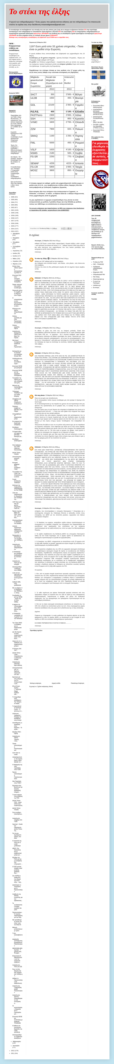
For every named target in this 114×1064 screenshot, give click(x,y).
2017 (13, 220)
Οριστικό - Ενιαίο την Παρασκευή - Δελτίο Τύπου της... (17, 827)
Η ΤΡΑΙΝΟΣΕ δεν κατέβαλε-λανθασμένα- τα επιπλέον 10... (17, 555)
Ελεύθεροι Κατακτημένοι (17, 428)
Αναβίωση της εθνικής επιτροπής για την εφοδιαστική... (17, 897)
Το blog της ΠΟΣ (98, 262)
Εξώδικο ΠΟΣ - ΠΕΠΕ (17, 732)
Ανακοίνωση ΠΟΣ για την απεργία (16, 562)
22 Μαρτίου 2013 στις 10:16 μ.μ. (51, 278)
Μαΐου (15, 258)
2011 (13, 1053)
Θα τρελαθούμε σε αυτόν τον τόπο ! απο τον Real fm (17, 922)
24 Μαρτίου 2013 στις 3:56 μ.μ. (51, 508)
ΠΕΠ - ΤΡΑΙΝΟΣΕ (98, 264)
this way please (40, 395)
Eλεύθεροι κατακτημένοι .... (17, 440)
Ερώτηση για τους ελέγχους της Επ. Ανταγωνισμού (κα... (17, 680)
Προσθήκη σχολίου (36, 630)
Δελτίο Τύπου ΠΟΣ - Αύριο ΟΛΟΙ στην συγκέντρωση (17, 803)
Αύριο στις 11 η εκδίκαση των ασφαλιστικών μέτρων (17, 643)
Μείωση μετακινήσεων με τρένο (17, 929)
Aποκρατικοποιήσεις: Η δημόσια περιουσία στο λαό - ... (17, 671)
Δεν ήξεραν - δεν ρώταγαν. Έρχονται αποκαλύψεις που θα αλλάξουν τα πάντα (16, 160)
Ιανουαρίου (16, 1045)
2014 (13, 229)
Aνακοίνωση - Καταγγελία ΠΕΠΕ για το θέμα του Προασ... (17, 334)
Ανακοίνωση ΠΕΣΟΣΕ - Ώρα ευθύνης (17, 663)
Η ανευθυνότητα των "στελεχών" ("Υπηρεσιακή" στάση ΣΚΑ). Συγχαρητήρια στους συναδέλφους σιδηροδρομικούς (16, 172)
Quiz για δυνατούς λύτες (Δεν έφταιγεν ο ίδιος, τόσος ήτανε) (16, 184)
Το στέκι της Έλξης (41, 258)
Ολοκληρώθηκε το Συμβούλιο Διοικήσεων (17, 1036)
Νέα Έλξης (96, 277)
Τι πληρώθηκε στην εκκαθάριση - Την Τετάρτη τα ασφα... (17, 700)
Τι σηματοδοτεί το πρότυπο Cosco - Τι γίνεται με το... (17, 708)
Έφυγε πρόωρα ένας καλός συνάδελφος (17, 286)
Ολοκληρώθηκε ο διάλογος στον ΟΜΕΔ (17, 568)
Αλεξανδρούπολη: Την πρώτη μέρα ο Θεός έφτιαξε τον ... (17, 759)
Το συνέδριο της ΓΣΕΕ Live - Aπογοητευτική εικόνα (17, 474)
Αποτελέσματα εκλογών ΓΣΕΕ (16, 458)
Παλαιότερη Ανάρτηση (77, 683)
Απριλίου (16, 261)
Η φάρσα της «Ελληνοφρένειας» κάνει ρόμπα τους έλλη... (17, 608)
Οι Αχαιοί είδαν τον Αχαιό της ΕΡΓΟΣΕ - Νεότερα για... (17, 434)
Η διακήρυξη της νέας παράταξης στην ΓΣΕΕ (17, 767)
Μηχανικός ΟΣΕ (98, 272)
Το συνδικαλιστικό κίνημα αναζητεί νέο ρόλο (17, 906)
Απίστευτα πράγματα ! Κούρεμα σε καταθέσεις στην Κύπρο (16, 717)
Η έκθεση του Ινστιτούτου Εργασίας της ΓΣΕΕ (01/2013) (17, 1029)
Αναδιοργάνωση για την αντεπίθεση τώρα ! (17, 361)
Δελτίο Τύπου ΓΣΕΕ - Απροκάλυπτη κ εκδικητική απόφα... (17, 656)
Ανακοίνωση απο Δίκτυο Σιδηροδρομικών (17, 547)
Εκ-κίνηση (96, 287)
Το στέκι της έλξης (39, 11)
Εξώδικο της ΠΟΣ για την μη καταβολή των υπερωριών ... (17, 861)
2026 (13, 197)
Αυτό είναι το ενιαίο (16, 753)
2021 (13, 210)
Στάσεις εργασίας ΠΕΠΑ (16, 327)
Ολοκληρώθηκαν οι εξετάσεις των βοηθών (17, 521)
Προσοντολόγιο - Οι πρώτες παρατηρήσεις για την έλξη (17, 915)
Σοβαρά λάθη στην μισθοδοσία (16, 583)
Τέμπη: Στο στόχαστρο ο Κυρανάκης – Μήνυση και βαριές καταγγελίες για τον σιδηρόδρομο (16, 149)
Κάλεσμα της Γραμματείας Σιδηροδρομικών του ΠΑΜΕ (17, 487)
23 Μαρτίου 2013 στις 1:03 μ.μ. (51, 328)
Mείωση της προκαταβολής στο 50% (17, 387)
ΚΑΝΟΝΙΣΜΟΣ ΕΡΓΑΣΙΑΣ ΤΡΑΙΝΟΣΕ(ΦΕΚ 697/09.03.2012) (98, 112)
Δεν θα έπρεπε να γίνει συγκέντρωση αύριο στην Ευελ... (17, 635)
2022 (13, 207)
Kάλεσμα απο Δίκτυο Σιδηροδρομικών (17, 311)
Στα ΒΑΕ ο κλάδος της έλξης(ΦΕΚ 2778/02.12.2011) (98, 126)
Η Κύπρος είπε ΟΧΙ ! (16, 649)
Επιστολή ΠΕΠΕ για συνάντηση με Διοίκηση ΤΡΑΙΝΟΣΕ (17, 1020)
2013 (13, 231)
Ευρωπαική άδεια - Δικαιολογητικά (98, 106)
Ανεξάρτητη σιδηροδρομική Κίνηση (97, 268)
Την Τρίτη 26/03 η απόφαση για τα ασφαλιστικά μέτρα (17, 626)
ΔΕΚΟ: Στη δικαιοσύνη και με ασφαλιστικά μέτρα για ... (16, 852)
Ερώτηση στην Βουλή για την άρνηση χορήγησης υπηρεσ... (17, 789)
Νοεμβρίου (16, 238)
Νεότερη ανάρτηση (35, 683)
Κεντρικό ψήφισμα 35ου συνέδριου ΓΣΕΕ (16, 466)
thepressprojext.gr (98, 279)
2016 (13, 223)
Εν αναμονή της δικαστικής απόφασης (17, 423)
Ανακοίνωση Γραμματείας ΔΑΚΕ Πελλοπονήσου (17, 989)
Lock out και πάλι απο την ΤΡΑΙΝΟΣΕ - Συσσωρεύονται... (17, 576)
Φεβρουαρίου (17, 1041)
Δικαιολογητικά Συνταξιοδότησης (98, 117)
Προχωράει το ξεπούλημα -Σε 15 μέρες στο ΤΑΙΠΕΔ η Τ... (17, 538)
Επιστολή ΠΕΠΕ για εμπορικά (17, 367)
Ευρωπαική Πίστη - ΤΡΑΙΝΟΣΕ (99, 130)
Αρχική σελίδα (56, 683)
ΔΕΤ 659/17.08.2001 (97, 121)
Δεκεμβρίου (16, 233)
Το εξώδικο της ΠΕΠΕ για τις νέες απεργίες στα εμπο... (17, 380)
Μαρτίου (15, 264)
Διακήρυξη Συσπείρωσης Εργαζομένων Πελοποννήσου (17, 942)
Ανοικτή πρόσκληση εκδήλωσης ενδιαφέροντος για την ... (17, 529)
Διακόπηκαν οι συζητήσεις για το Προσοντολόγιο (17, 888)
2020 (13, 213)
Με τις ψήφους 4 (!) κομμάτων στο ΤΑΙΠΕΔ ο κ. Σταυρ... (17, 590)
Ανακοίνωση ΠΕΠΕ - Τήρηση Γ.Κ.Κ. (16, 738)
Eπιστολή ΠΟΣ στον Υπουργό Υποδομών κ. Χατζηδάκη (17, 279)
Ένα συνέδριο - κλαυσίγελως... (17, 814)
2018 (13, 218)
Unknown (38, 278)
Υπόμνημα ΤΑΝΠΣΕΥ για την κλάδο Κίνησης (17, 394)
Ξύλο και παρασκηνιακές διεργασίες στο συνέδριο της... (17, 496)
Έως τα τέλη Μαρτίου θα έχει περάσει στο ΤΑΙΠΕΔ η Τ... (17, 972)
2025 (13, 199)
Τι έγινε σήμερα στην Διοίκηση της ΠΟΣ (17, 796)
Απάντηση (38, 252)
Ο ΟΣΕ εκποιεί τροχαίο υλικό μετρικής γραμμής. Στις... (17, 870)
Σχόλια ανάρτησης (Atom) (45, 686)
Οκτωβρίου (16, 242)
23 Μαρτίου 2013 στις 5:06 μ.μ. (54, 395)
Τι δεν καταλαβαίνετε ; (17, 935)
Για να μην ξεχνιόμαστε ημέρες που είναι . (16, 836)
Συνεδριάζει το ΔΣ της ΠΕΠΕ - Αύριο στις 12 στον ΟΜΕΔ (17, 599)
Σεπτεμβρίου (16, 246)
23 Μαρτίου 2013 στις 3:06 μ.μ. (51, 353)
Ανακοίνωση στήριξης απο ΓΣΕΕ (17, 820)
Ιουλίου (15, 253)
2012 (13, 1050)
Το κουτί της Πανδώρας (96, 282)
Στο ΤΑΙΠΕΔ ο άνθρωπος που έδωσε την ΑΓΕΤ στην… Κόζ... (17, 879)
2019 (13, 215)
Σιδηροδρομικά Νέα (99, 274)
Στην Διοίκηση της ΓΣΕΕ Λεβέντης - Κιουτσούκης (17, 447)
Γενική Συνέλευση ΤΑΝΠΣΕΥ (16, 481)
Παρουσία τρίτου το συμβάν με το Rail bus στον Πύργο (17, 293)
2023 (13, 205)
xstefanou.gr (97, 285)
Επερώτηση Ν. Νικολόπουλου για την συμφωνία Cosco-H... (17, 959)
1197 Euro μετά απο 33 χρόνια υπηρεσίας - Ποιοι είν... (17, 505)
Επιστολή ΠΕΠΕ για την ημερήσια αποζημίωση (17, 373)
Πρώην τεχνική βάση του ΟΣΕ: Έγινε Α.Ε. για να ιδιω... (16, 514)
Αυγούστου (16, 251)
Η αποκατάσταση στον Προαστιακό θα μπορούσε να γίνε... (17, 302)
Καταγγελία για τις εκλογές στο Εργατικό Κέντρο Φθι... (17, 353)
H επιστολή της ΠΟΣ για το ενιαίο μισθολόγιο (16, 843)
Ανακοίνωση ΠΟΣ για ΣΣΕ (17, 965)
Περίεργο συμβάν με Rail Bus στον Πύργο (17, 409)
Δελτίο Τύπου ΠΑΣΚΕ (16, 453)
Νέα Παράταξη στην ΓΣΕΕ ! (16, 782)
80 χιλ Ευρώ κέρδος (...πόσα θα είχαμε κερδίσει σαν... (16, 690)
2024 (13, 202)
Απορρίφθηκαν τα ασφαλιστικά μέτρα (16, 416)
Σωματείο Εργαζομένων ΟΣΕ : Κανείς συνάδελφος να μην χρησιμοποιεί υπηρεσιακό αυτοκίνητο (16, 137)
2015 (13, 226)
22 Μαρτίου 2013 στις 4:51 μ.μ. (51, 240)
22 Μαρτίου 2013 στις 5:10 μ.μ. (59, 258)
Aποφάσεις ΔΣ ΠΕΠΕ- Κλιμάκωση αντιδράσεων (17, 401)
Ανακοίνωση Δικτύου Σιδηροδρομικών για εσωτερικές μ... (17, 999)
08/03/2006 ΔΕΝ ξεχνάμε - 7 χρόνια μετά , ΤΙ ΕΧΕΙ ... (17, 951)
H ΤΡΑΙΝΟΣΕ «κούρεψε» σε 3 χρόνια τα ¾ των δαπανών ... (17, 617)
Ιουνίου (15, 256)
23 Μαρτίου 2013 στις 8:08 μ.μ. (51, 447)
